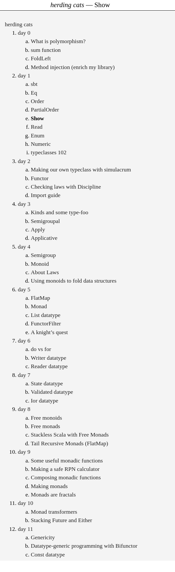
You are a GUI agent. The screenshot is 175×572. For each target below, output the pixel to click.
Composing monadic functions (66, 477)
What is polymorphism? (58, 41)
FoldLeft (41, 58)
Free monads (45, 426)
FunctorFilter (46, 323)
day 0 (24, 32)
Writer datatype (48, 358)
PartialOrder (45, 109)
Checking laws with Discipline (66, 186)
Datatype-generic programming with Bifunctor (84, 546)
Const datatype (48, 554)
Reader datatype (49, 366)
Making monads (49, 486)
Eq (34, 92)
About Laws (45, 272)
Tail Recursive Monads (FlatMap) (69, 443)
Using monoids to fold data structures (73, 280)
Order (37, 101)
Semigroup (43, 255)
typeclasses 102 (48, 152)
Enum (37, 135)
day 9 (24, 452)
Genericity (43, 537)
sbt (34, 84)
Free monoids (46, 417)
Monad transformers (54, 511)
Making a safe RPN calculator (65, 469)
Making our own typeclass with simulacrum (81, 169)
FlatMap (40, 298)
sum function (46, 50)
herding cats (19, 24)
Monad (39, 306)
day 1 (24, 75)
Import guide (45, 195)
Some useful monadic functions (67, 460)
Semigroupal (45, 221)
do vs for (41, 349)
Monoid (40, 264)
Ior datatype (44, 400)
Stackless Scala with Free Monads (70, 434)
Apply (38, 229)
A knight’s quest (49, 332)
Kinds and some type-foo (59, 212)
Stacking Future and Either (61, 520)
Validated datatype (52, 392)
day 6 (24, 340)
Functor (40, 178)
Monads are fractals (53, 494)
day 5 (24, 289)
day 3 (24, 204)
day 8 (24, 409)
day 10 (25, 503)
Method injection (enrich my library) (73, 67)
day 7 (24, 375)
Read (36, 126)
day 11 (25, 529)
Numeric (41, 144)
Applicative (44, 238)
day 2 (24, 161)
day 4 (24, 246)
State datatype (47, 383)
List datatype (45, 315)
